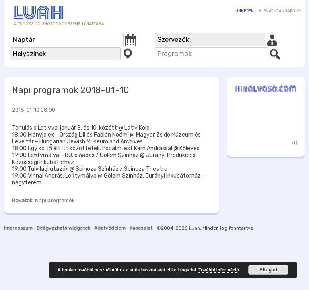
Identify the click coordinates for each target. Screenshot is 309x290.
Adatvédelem (110, 228)
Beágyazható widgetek (63, 228)
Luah (194, 228)
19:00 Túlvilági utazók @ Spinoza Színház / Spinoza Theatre (89, 169)
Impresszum (18, 228)
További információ (218, 269)
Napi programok (55, 200)
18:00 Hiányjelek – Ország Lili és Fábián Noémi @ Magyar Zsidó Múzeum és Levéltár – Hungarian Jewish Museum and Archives (106, 138)
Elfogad (268, 270)
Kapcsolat (141, 228)
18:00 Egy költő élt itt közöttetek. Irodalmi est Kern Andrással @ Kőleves (106, 148)
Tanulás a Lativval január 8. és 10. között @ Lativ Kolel (81, 127)
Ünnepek (244, 10)
